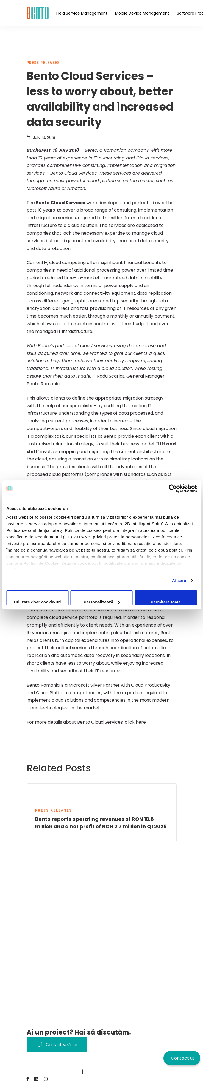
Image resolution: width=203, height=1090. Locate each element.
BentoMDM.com (64, 1071)
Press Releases (43, 62)
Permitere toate (165, 602)
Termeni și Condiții (85, 1064)
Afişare (179, 580)
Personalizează (102, 602)
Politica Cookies (126, 1064)
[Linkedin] (36, 1079)
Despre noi (158, 1064)
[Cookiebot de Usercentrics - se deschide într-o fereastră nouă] (173, 488)
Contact (36, 1071)
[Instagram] (45, 1079)
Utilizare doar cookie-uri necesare (37, 602)
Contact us (183, 1058)
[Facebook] (27, 1079)
